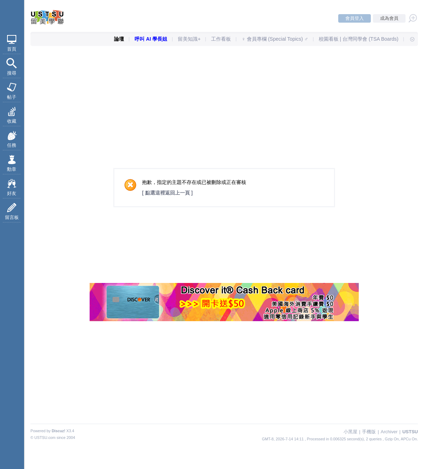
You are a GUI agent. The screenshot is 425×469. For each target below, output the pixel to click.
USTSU (410, 431)
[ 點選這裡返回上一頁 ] (167, 193)
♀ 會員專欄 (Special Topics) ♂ (275, 39)
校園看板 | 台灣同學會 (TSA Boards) (358, 39)
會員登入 (354, 18)
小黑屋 (350, 431)
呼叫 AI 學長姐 (151, 39)
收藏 (11, 121)
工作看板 (221, 39)
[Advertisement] (224, 97)
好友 (11, 193)
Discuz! (58, 431)
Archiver (389, 431)
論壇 (119, 39)
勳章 (11, 169)
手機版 (369, 431)
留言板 (12, 217)
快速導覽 (409, 39)
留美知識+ (189, 39)
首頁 (11, 49)
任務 (11, 145)
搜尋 (11, 73)
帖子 (11, 97)
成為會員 (389, 18)
